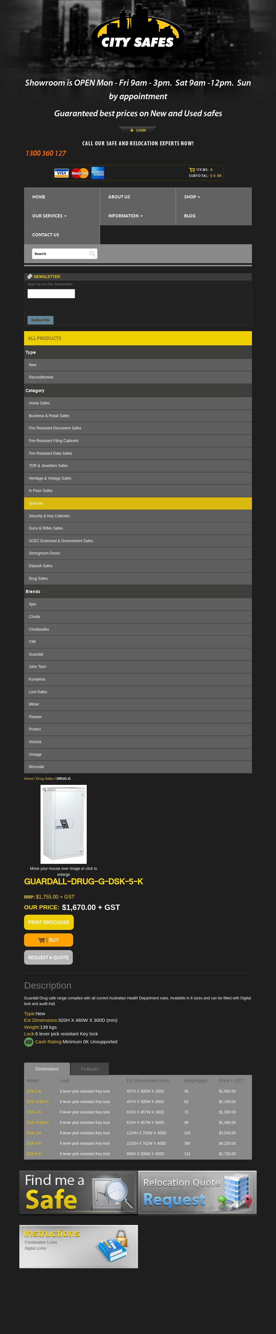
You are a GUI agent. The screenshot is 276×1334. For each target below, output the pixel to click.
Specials (36, 503)
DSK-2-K (34, 1112)
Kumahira (37, 679)
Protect (35, 729)
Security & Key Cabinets (49, 516)
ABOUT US (119, 197)
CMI (32, 642)
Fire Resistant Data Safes (50, 453)
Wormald (36, 767)
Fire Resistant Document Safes (55, 428)
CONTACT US (45, 235)
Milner (34, 704)
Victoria (35, 742)
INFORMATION (125, 216)
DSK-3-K (34, 1133)
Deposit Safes (41, 566)
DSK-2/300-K (38, 1122)
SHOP (192, 197)
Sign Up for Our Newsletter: (50, 284)
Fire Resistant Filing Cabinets (53, 441)
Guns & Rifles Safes (46, 528)
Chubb (34, 617)
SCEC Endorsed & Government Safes (61, 541)
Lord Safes (38, 692)
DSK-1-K (34, 1091)
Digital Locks (35, 1248)
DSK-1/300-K (38, 1102)
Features (89, 1068)
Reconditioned (41, 377)
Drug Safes (38, 578)
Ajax (32, 604)
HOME (38, 197)
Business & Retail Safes (49, 416)
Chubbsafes (39, 629)
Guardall (36, 654)
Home (28, 778)
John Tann (37, 666)
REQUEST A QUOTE (48, 957)
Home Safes (39, 403)
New (32, 365)
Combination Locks (41, 1242)
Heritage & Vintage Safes (50, 478)
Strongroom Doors (44, 553)
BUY (48, 940)
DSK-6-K (34, 1154)
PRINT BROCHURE (49, 922)
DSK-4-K (34, 1143)
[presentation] (52, 305)
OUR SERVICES (49, 216)
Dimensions (47, 1068)
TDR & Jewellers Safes (48, 466)
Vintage (35, 754)
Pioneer (35, 717)
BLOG (190, 216)
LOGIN (141, 130)
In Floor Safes (41, 490)
